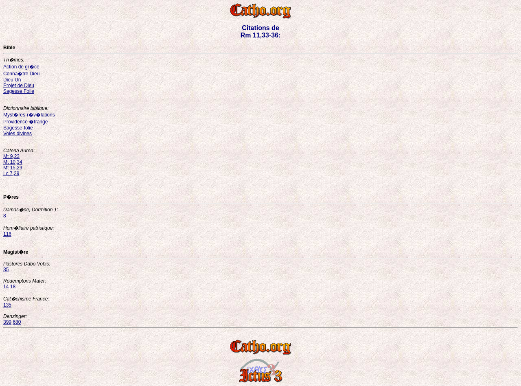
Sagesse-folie (18, 128)
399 (7, 322)
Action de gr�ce (21, 67)
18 (12, 287)
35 (6, 269)
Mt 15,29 (12, 168)
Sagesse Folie (18, 91)
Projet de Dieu (18, 85)
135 (7, 305)
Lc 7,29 (11, 173)
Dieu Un (12, 80)
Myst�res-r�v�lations (29, 115)
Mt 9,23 (11, 156)
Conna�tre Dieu (21, 74)
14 (6, 287)
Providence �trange (25, 122)
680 (17, 322)
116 (7, 234)
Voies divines (17, 133)
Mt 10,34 (12, 162)
